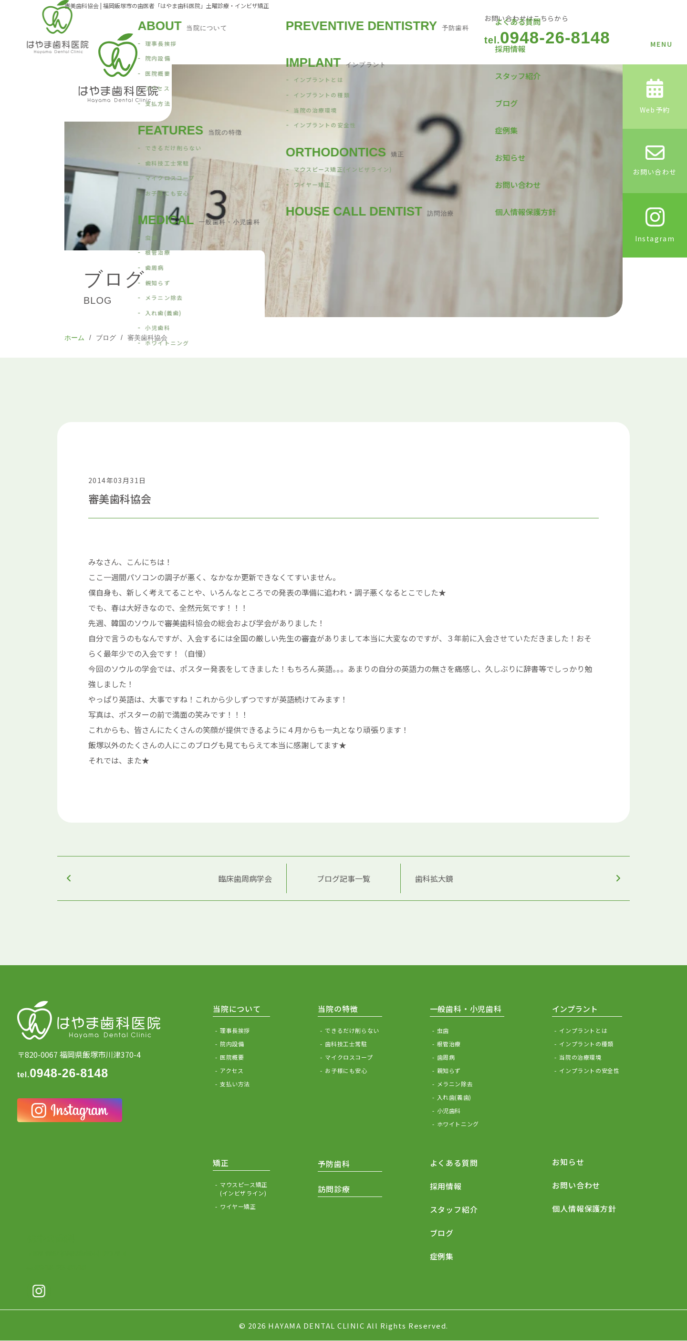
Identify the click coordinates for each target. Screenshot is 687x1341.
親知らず (449, 1070)
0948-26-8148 (547, 37)
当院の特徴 (338, 1008)
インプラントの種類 (586, 1044)
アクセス (231, 1070)
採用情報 (446, 1186)
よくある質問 (454, 1162)
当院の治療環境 (580, 1057)
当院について (237, 1008)
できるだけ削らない (352, 1030)
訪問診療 (334, 1189)
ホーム (74, 337)
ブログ (106, 337)
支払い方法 (235, 1084)
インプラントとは (583, 1030)
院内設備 (232, 1044)
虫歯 (443, 1030)
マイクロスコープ (349, 1057)
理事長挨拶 (235, 1030)
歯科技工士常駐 (346, 1044)
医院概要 (232, 1057)
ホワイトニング (458, 1124)
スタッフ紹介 (454, 1209)
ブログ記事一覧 (343, 878)
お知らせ (568, 1161)
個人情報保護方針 (584, 1208)
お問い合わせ (576, 1185)
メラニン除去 (455, 1084)
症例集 (442, 1256)
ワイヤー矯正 (238, 1206)
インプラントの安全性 (589, 1070)
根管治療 (449, 1044)
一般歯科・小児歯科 (466, 1008)
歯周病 (446, 1057)
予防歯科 (334, 1163)
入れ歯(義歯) (454, 1097)
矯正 (221, 1162)
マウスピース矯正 (245, 1188)
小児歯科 (449, 1110)
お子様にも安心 (346, 1070)
